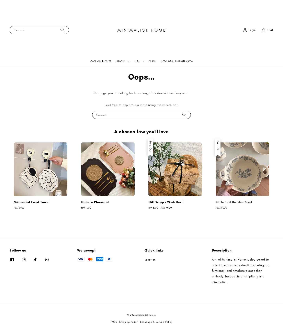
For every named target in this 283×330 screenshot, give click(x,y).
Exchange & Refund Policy (156, 321)
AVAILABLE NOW (100, 61)
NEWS (152, 61)
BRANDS (121, 61)
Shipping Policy (128, 321)
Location (150, 259)
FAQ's (113, 321)
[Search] (62, 30)
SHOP (137, 61)
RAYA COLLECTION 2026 (177, 61)
